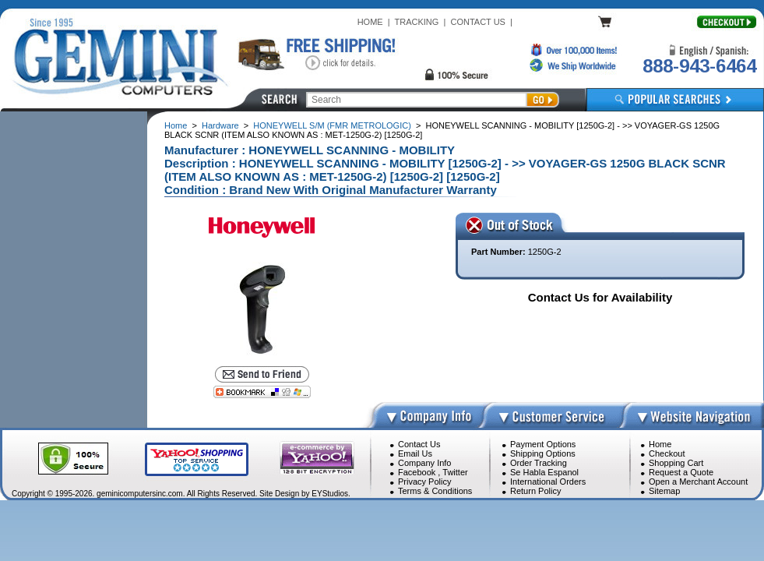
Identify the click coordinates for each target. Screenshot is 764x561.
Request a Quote (681, 472)
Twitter (454, 472)
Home (175, 125)
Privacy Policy (424, 481)
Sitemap (664, 491)
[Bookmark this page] (262, 392)
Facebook (416, 472)
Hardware (220, 125)
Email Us (415, 453)
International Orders (548, 481)
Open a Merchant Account (698, 481)
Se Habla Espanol (544, 472)
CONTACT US (477, 21)
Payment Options (543, 444)
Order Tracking (538, 463)
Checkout (667, 453)
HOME (370, 21)
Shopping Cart (676, 463)
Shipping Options (543, 453)
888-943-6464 (699, 65)
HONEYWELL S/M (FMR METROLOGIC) (332, 125)
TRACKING (417, 21)
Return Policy (535, 491)
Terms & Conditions (435, 491)
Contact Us (419, 444)
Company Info (424, 463)
